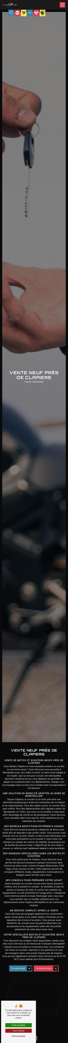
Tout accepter (18, 1025)
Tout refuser (19, 1030)
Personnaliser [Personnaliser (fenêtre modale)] (18, 1036)
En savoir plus (21, 959)
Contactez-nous (47, 959)
